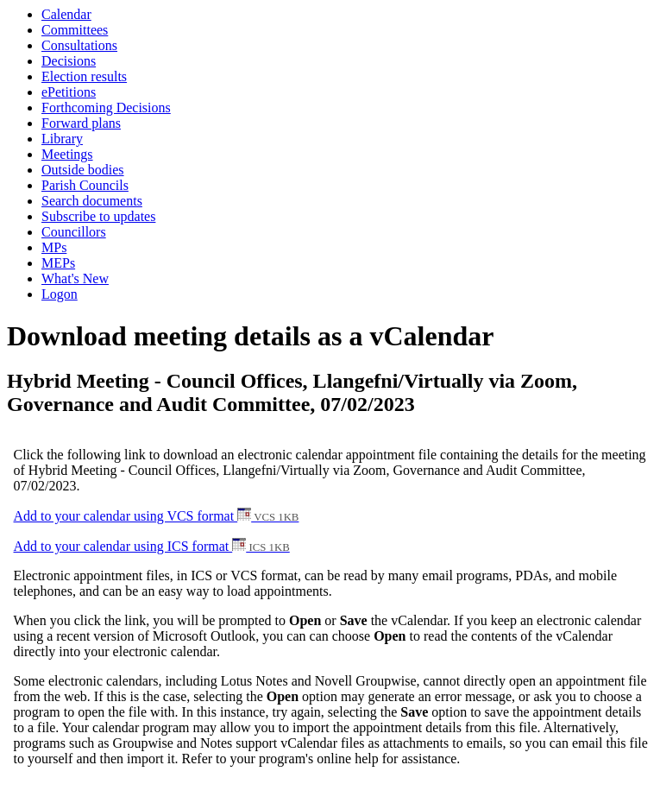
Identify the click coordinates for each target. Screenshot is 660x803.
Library (62, 138)
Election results (84, 76)
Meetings (67, 154)
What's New (75, 278)
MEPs (58, 263)
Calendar (66, 14)
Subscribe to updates (98, 216)
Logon (59, 294)
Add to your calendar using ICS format (152, 546)
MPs (53, 247)
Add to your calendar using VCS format (156, 516)
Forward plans (81, 123)
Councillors (73, 231)
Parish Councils (85, 185)
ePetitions (68, 92)
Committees (74, 29)
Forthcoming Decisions (106, 107)
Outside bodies (82, 169)
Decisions (68, 61)
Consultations (79, 45)
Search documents (91, 200)
